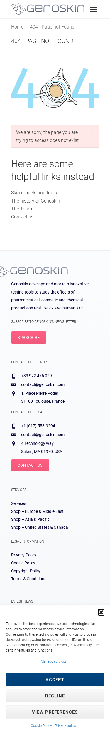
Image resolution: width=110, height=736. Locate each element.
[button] (101, 612)
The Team (21, 209)
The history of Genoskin (35, 201)
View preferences (55, 712)
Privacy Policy (23, 555)
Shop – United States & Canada (39, 527)
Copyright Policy (26, 570)
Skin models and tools (34, 192)
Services (18, 503)
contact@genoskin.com (43, 384)
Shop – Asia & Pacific (30, 519)
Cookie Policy (41, 726)
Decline (55, 696)
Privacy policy (65, 726)
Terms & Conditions (28, 578)
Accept (54, 679)
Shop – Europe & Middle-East (37, 511)
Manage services (54, 661)
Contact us (22, 217)
